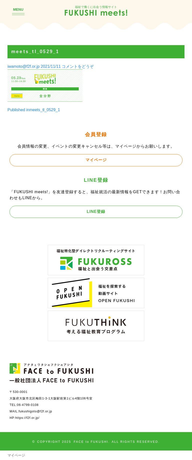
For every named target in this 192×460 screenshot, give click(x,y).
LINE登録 (96, 211)
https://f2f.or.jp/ (27, 417)
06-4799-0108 (28, 404)
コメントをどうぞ (78, 66)
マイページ (96, 160)
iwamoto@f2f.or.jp (24, 66)
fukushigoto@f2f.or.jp (35, 411)
